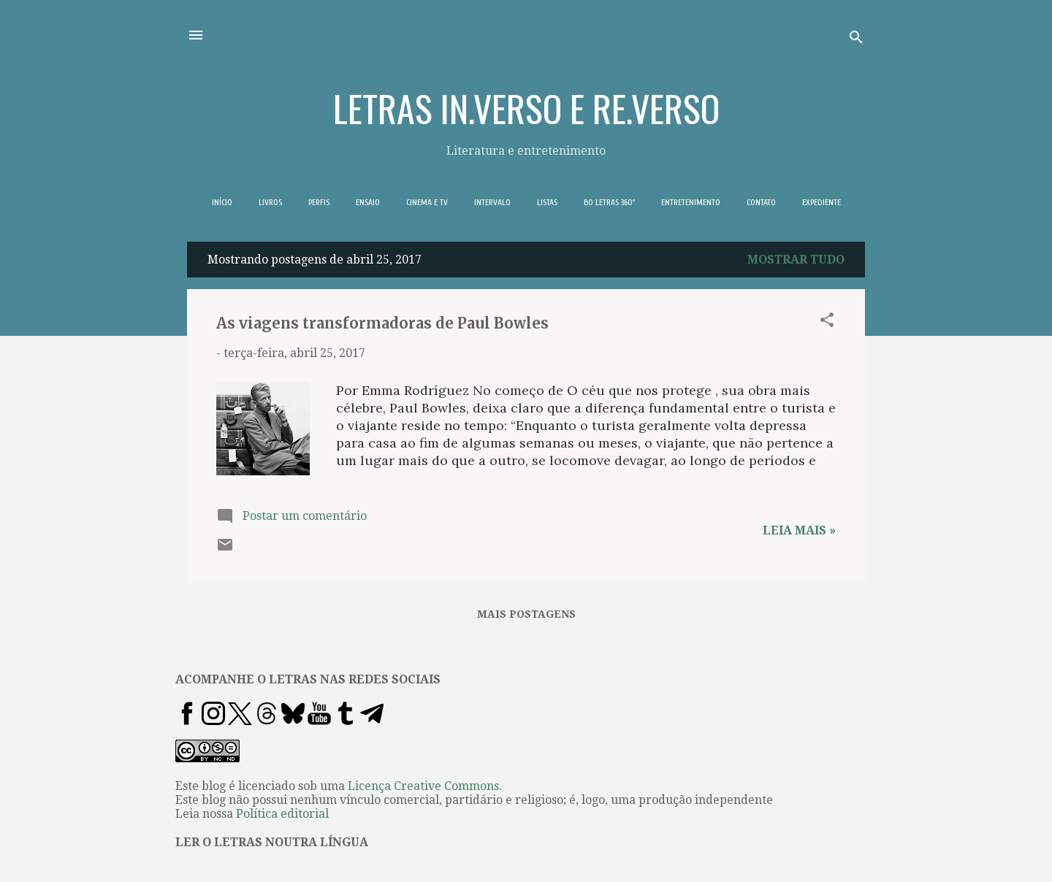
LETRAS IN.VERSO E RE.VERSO (526, 107)
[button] (827, 322)
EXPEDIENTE (821, 202)
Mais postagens (526, 614)
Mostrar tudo (796, 259)
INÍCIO (222, 202)
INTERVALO (492, 202)
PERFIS (318, 202)
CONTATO (761, 202)
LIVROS (270, 202)
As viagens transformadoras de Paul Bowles (382, 323)
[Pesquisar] (856, 40)
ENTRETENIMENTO (690, 202)
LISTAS (547, 202)
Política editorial (282, 814)
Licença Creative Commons (423, 786)
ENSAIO (368, 202)
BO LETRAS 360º (609, 202)
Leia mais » (799, 530)
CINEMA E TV (427, 202)
